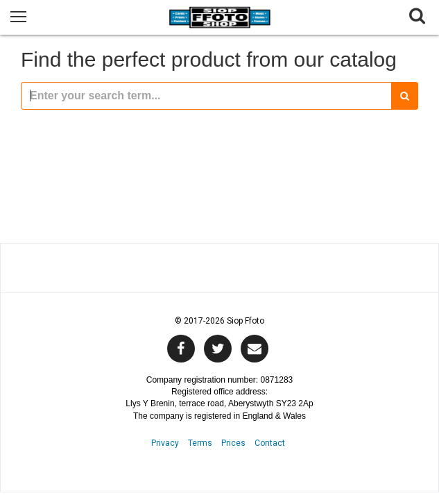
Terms (200, 443)
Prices (233, 443)
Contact (270, 443)
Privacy (165, 443)
